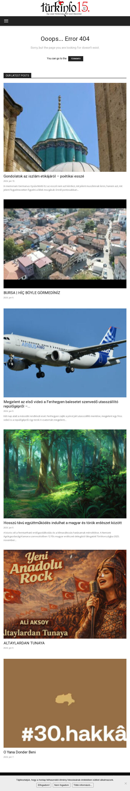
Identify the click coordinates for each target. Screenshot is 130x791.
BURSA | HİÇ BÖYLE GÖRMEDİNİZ (32, 293)
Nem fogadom (61, 785)
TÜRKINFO (76, 59)
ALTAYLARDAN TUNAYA (24, 643)
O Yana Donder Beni (20, 752)
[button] (6, 21)
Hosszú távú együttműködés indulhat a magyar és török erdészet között (63, 523)
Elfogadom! (44, 785)
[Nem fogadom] (125, 783)
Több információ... (83, 785)
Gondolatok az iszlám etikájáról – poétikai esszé (44, 176)
